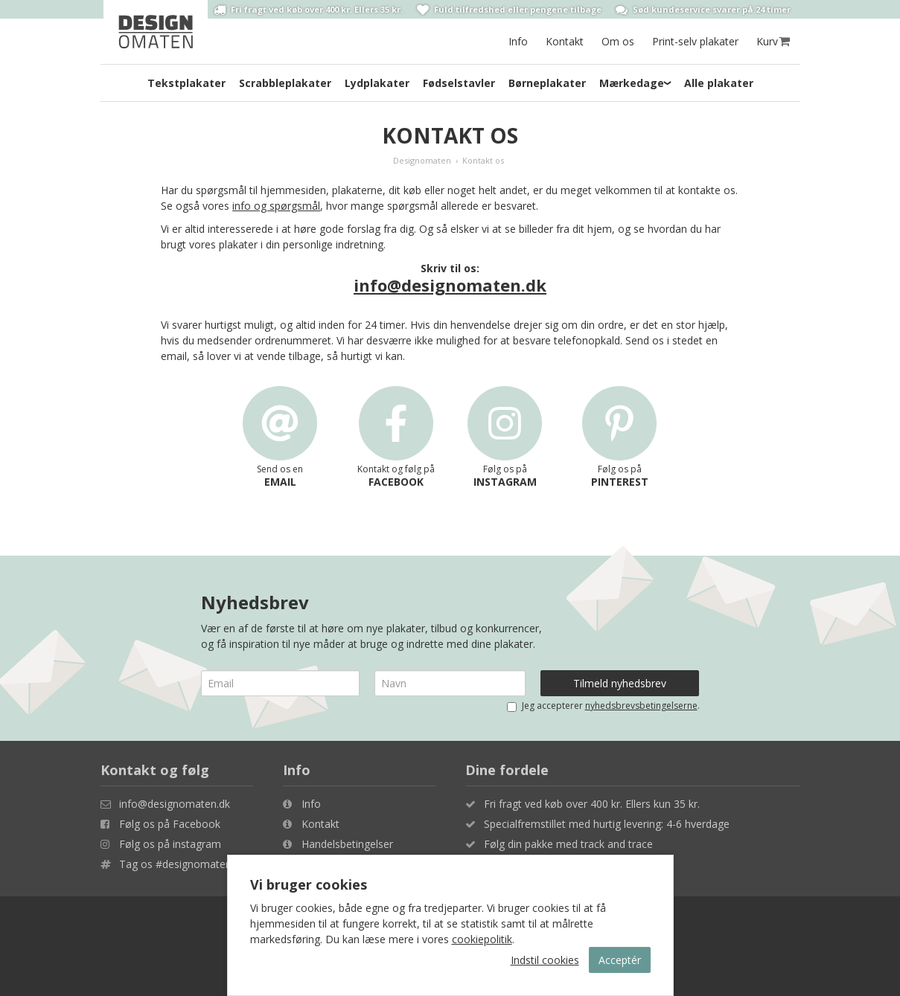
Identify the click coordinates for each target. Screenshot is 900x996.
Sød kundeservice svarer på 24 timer (703, 10)
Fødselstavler (459, 83)
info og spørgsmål (276, 206)
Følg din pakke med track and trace (568, 844)
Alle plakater (718, 83)
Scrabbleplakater (285, 83)
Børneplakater (547, 83)
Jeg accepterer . (603, 705)
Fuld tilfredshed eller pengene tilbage (509, 10)
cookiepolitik (482, 939)
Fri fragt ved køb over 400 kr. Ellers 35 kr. (308, 10)
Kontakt (565, 41)
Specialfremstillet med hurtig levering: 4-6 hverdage (607, 824)
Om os (617, 41)
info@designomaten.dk (450, 285)
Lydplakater (377, 83)
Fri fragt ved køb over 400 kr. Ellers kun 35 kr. (592, 804)
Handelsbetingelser (347, 844)
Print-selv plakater (695, 41)
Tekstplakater (186, 83)
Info (518, 41)
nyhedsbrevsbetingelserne (641, 705)
